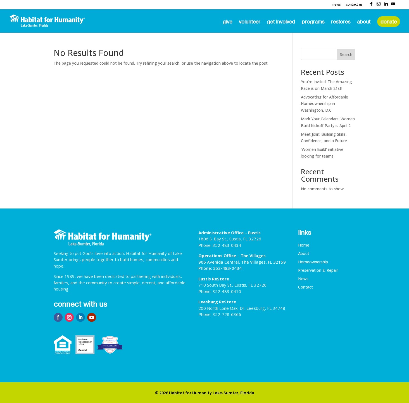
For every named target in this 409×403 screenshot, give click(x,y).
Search (346, 54)
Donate (389, 21)
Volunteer (249, 22)
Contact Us (354, 5)
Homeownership (313, 262)
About (363, 22)
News (336, 5)
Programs (313, 22)
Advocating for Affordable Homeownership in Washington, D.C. (324, 103)
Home (303, 245)
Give (227, 22)
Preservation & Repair (318, 270)
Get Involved (281, 22)
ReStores (340, 22)
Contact (305, 287)
